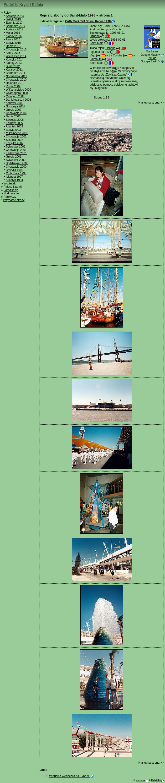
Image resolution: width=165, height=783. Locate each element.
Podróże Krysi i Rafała (23, 5)
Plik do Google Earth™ (150, 59)
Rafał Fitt (156, 780)
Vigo (92, 55)
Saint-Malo (96, 43)
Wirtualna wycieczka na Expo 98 (69, 776)
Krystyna (140, 780)
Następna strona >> (151, 102)
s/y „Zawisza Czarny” (114, 74)
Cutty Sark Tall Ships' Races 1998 (88, 21)
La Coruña (115, 55)
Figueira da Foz (99, 52)
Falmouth (96, 59)
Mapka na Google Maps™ (150, 53)
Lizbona (95, 36)
